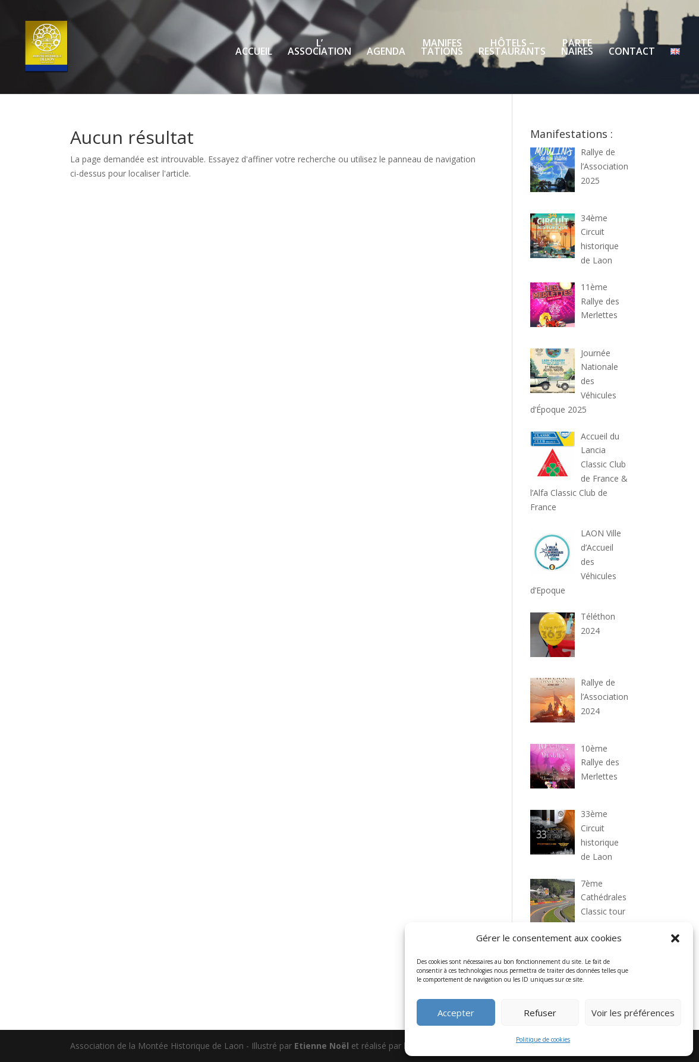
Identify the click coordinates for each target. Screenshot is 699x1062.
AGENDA (386, 52)
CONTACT (632, 52)
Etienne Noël (321, 1045)
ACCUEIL (253, 52)
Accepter (455, 1013)
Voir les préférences (633, 1013)
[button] (675, 938)
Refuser (540, 1013)
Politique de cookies (543, 1039)
